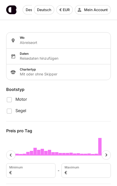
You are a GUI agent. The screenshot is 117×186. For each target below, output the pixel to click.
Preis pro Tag (19, 130)
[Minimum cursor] (10, 155)
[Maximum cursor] (106, 155)
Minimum (30, 170)
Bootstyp (15, 89)
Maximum (86, 170)
